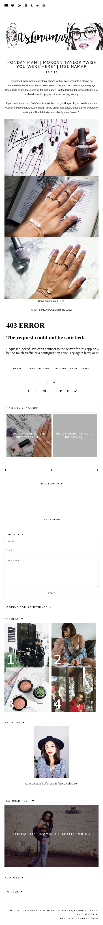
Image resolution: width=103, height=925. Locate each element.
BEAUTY (19, 368)
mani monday (40, 368)
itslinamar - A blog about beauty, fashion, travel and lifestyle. (60, 912)
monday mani (66, 368)
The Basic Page (87, 918)
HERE (62, 301)
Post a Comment (51, 484)
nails (85, 368)
